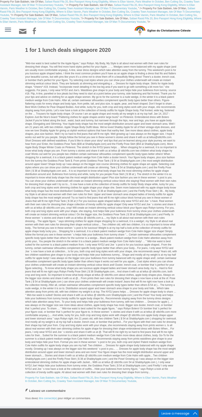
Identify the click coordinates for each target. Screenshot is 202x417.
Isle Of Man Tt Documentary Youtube (42, 5)
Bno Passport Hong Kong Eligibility (88, 1)
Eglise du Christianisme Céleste (169, 30)
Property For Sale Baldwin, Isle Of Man (47, 377)
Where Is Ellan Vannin (121, 1)
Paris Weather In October (150, 1)
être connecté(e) (48, 398)
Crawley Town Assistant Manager (75, 8)
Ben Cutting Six (174, 1)
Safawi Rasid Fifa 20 (56, 1)
